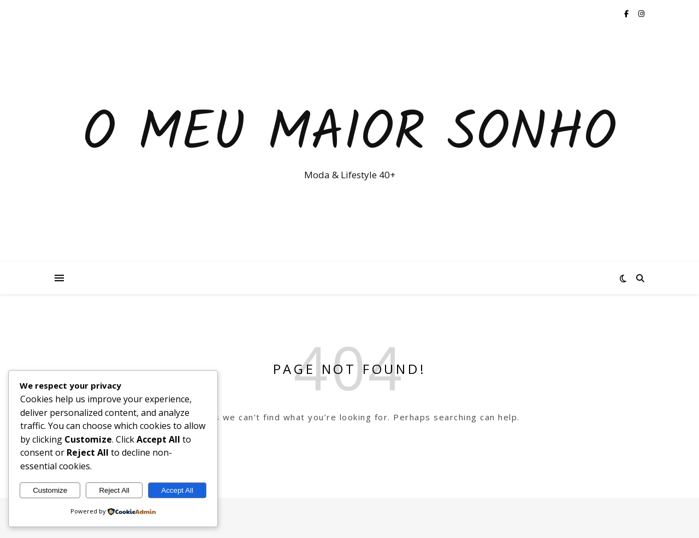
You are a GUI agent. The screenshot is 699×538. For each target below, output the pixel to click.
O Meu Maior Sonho (349, 134)
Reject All (114, 490)
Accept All (177, 490)
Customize (50, 490)
